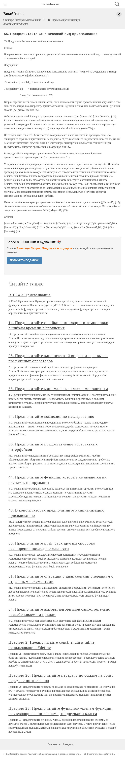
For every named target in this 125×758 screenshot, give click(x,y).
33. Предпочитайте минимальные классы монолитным (58, 389)
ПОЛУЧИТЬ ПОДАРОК (24, 260)
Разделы (68, 744)
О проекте (54, 744)
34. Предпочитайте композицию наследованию (51, 416)
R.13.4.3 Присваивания (29, 295)
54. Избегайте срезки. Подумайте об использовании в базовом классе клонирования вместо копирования (58, 754)
